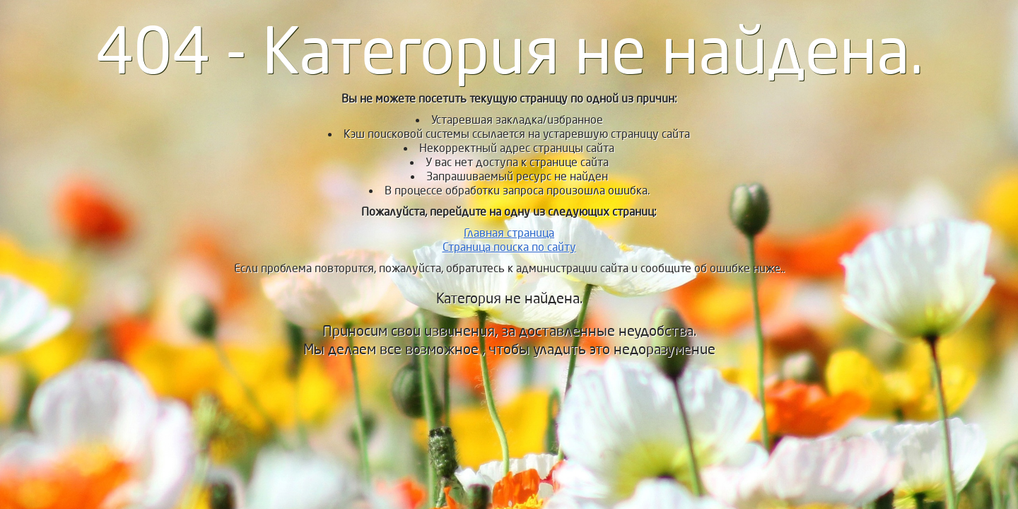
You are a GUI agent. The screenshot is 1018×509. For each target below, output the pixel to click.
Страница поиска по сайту (509, 247)
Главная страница (509, 233)
